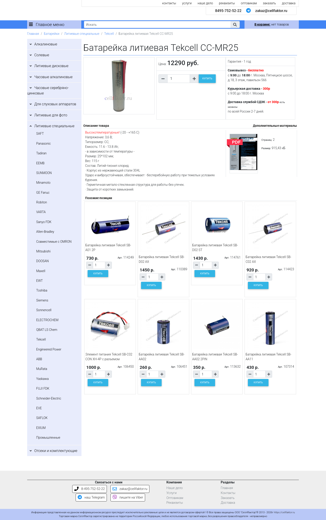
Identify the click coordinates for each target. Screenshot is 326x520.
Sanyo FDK (43, 222)
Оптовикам (174, 498)
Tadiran (41, 153)
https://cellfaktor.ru (284, 512)
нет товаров (271, 24)
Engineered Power (48, 349)
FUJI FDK (42, 388)
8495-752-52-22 (228, 11)
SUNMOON (44, 173)
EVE (39, 408)
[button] (235, 24)
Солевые (41, 55)
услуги (187, 3)
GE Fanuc (43, 192)
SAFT (40, 133)
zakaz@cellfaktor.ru (271, 11)
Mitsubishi (43, 251)
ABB (39, 359)
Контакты (228, 493)
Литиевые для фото (50, 115)
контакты (169, 3)
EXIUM (41, 428)
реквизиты (227, 3)
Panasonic (43, 143)
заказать (269, 3)
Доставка (228, 503)
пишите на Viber (128, 497)
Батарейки (51, 33)
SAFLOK (42, 418)
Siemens (42, 300)
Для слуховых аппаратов (55, 104)
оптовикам (249, 3)
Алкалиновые (45, 44)
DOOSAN (42, 261)
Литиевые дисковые (51, 66)
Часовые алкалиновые (53, 77)
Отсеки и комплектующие (55, 451)
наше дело (205, 3)
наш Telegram (91, 497)
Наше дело (174, 488)
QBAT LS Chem (46, 330)
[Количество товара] (178, 78)
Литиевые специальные (81, 33)
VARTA (41, 212)
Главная (33, 33)
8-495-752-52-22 (89, 489)
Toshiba (41, 290)
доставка (288, 3)
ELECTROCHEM (47, 320)
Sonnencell (43, 310)
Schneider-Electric (48, 398)
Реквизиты (174, 503)
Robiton (41, 202)
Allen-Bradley (45, 231)
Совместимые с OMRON (54, 241)
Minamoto (43, 182)
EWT (39, 280)
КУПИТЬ (207, 78)
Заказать (228, 498)
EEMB (40, 163)
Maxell (40, 271)
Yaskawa (42, 379)
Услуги (171, 493)
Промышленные (48, 437)
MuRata (41, 369)
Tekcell (109, 33)
